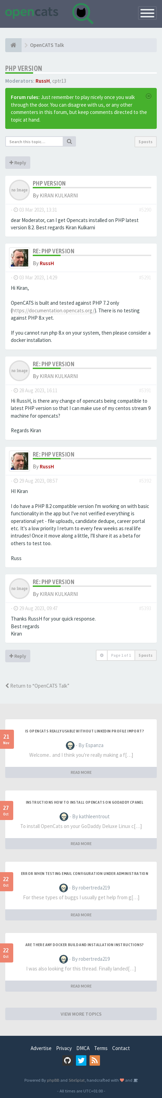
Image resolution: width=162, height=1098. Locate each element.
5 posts (146, 141)
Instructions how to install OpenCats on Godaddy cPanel (85, 802)
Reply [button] (17, 162)
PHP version (23, 68)
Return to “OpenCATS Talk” (37, 685)
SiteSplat (77, 1080)
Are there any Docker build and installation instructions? (84, 944)
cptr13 (59, 80)
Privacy (64, 1048)
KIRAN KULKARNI (59, 195)
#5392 (145, 480)
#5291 (145, 277)
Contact (121, 1048)
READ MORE (81, 772)
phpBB (53, 1080)
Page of (121, 655)
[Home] (13, 45)
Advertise (41, 1048)
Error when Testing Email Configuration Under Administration (84, 873)
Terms (101, 1048)
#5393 (145, 608)
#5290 (145, 209)
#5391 (145, 390)
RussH (43, 80)
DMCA (83, 1048)
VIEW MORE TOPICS (81, 1014)
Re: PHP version (53, 251)
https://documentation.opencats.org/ (53, 310)
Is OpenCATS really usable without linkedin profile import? (84, 731)
